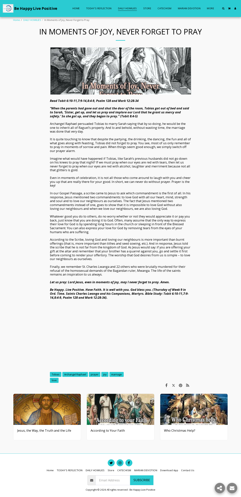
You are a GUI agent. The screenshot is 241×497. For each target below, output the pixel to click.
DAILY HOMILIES (32, 20)
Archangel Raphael (75, 374)
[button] (223, 8)
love (54, 380)
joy (105, 374)
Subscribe (141, 480)
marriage (116, 374)
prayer (94, 374)
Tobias (55, 374)
